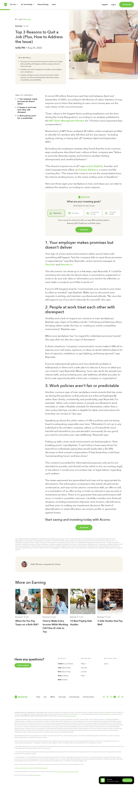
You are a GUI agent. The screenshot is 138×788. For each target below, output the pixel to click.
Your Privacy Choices (88, 697)
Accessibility (37, 775)
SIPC (109, 714)
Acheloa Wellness (88, 169)
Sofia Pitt (20, 47)
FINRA (105, 714)
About (83, 664)
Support (105, 5)
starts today (64, 668)
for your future (65, 664)
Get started (127, 4)
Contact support (23, 665)
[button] (122, 697)
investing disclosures (70, 716)
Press (83, 676)
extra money (64, 672)
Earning (27, 19)
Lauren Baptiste (94, 166)
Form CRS (32, 768)
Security (84, 668)
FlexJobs (50, 264)
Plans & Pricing (43, 6)
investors (63, 676)
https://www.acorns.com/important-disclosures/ (66, 771)
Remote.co (66, 264)
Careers (84, 672)
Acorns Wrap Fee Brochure (22, 768)
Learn (54, 6)
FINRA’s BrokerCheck (42, 768)
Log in (113, 5)
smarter (63, 680)
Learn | (21, 19)
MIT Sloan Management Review (66, 120)
